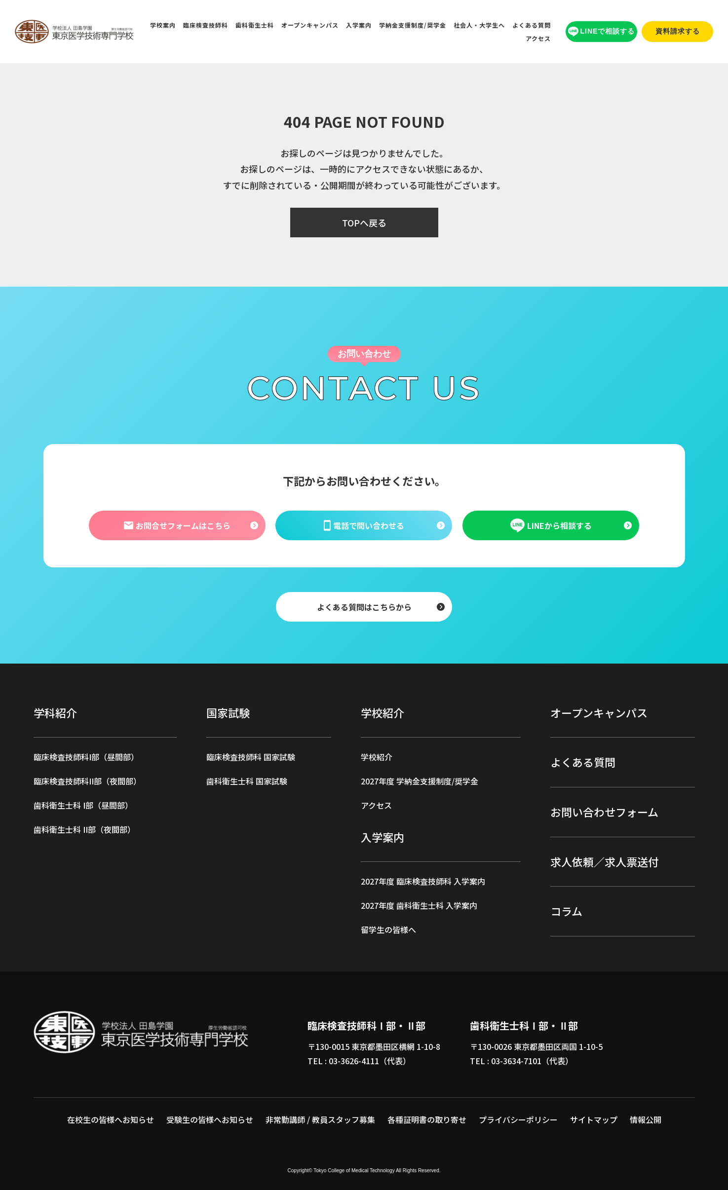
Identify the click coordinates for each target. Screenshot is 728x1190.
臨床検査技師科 (205, 25)
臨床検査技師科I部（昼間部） (86, 757)
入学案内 (359, 25)
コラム (566, 911)
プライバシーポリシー (518, 1119)
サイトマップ (593, 1119)
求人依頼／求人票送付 (604, 861)
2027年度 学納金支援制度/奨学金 (419, 781)
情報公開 (645, 1119)
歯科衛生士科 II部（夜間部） (84, 829)
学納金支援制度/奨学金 (412, 25)
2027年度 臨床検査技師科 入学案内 (423, 881)
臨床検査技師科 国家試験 (250, 757)
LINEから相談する (550, 525)
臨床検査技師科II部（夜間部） (87, 781)
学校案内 (163, 25)
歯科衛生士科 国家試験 (246, 781)
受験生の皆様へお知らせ (209, 1119)
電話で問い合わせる (364, 525)
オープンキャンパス (310, 25)
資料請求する (677, 31)
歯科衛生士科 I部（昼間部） (83, 805)
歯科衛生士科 (254, 25)
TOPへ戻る (364, 222)
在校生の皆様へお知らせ (110, 1119)
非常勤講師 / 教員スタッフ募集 (320, 1119)
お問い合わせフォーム (604, 811)
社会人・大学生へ (479, 25)
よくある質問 (531, 25)
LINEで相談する (601, 32)
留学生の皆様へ (388, 929)
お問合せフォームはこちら (177, 525)
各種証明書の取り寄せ (426, 1119)
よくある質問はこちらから (364, 606)
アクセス (538, 38)
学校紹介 (376, 757)
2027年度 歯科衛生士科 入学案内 (419, 905)
